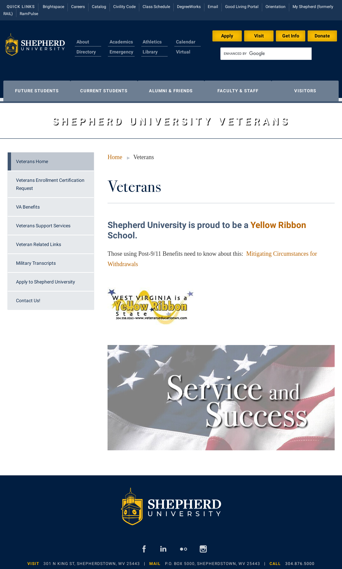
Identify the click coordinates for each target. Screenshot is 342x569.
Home (115, 153)
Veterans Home (32, 158)
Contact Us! (28, 297)
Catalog (99, 6)
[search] (266, 53)
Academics (121, 41)
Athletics (152, 41)
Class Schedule (156, 6)
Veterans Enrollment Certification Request (50, 181)
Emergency (121, 51)
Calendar (185, 41)
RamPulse (29, 13)
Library (150, 51)
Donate (322, 35)
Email (213, 6)
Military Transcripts (36, 259)
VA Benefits (28, 203)
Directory (86, 51)
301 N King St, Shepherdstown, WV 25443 (91, 560)
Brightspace (53, 6)
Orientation (276, 6)
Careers (78, 6)
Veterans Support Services (43, 222)
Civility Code (124, 6)
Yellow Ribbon (278, 222)
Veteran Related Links (38, 241)
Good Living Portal (242, 6)
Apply (227, 35)
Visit (259, 35)
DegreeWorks (189, 6)
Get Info (290, 35)
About (82, 41)
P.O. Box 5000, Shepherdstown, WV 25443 (212, 560)
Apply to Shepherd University (45, 278)
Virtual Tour (183, 56)
